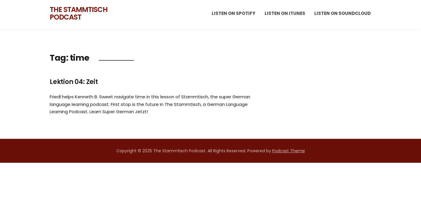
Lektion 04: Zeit (74, 81)
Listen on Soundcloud (342, 13)
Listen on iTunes (285, 13)
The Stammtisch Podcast (79, 13)
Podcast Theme (288, 151)
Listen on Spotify (233, 13)
